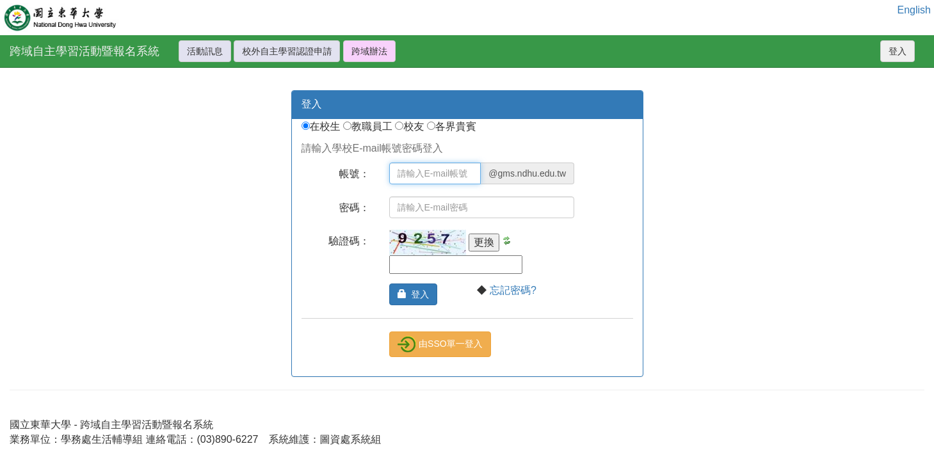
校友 (414, 126)
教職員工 (373, 126)
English (914, 9)
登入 (897, 51)
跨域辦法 (369, 51)
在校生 (326, 126)
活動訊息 (205, 51)
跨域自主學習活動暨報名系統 (84, 51)
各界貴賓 (455, 126)
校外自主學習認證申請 (287, 51)
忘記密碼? (513, 290)
